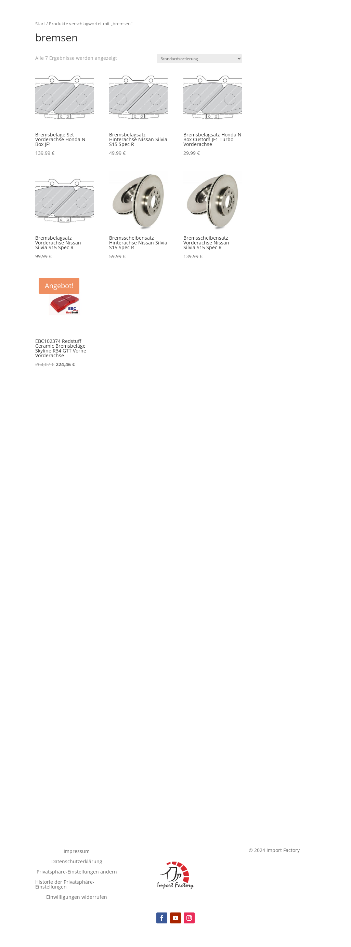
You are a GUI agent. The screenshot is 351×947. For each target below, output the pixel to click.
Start (40, 24)
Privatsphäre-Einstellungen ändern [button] (77, 872)
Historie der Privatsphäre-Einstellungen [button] (64, 885)
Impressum (77, 851)
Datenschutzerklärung (76, 862)
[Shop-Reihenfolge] (199, 58)
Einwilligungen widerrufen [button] (76, 897)
